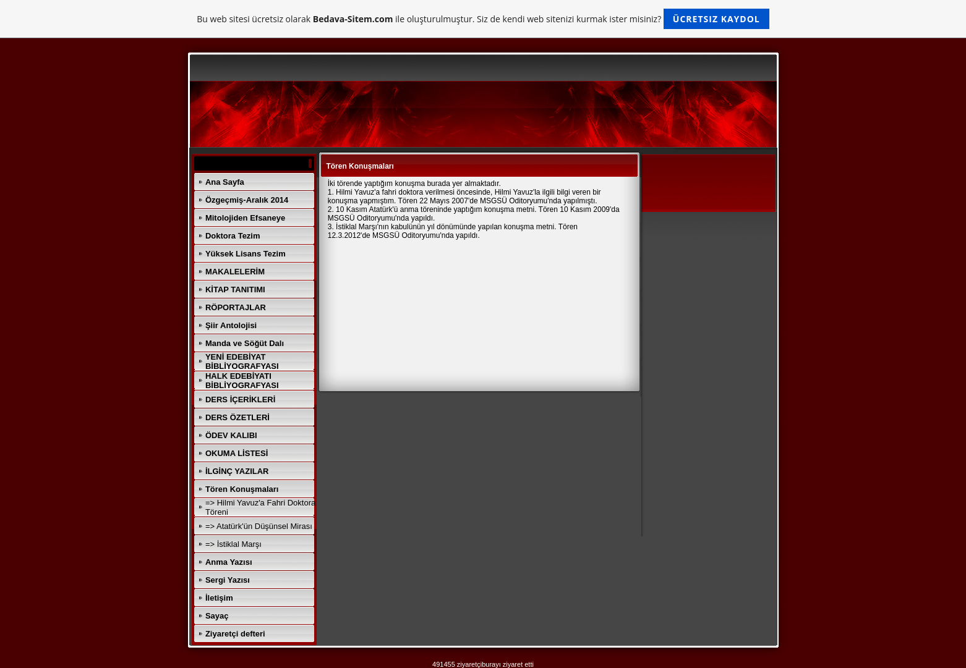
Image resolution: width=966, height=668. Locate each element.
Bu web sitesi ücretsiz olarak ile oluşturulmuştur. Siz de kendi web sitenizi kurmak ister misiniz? (483, 19)
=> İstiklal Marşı (233, 544)
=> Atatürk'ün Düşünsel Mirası (258, 526)
